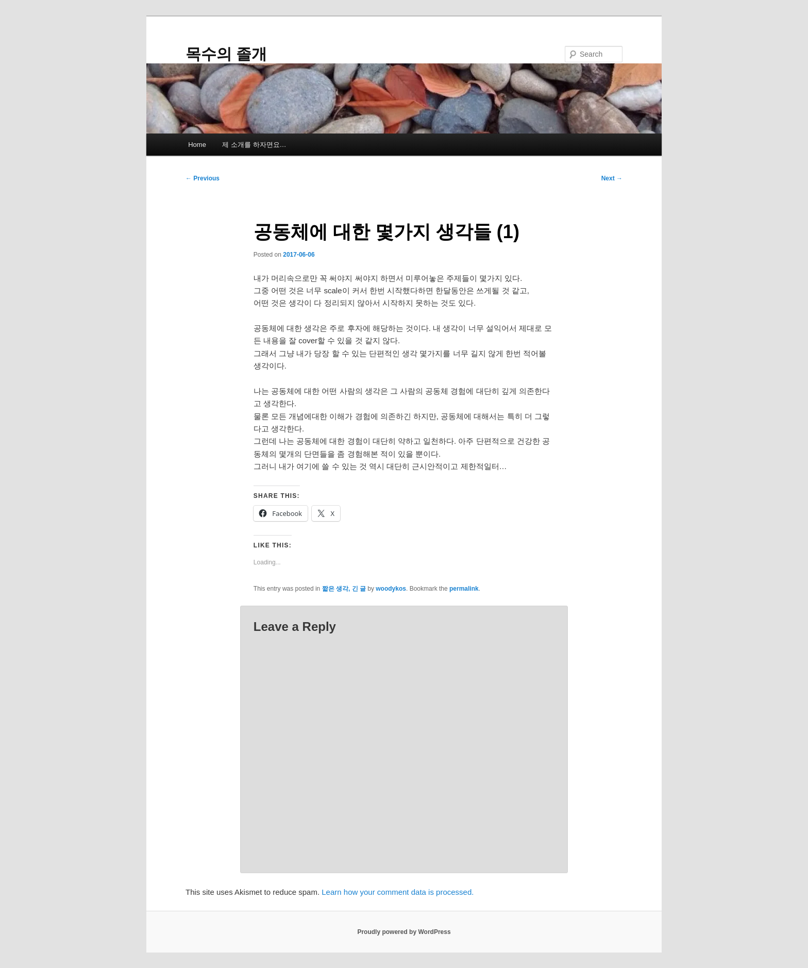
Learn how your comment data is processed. (398, 892)
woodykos (391, 588)
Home (197, 144)
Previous (203, 178)
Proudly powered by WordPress (403, 932)
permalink (464, 588)
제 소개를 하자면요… (254, 144)
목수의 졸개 (226, 53)
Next (611, 178)
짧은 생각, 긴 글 (344, 588)
